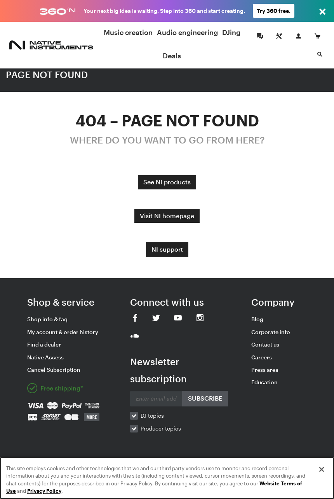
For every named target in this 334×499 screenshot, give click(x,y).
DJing (231, 32)
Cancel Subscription (53, 369)
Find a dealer (44, 344)
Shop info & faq (47, 319)
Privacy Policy (44, 491)
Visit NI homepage (167, 215)
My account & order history (62, 332)
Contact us (265, 344)
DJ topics (152, 415)
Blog (257, 319)
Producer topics (161, 428)
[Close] (321, 469)
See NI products (167, 182)
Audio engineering (187, 32)
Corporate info (270, 332)
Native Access (45, 357)
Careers (261, 357)
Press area (264, 369)
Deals (172, 55)
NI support (167, 249)
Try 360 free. (274, 10)
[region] (167, 478)
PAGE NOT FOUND (47, 74)
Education (264, 382)
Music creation (128, 32)
